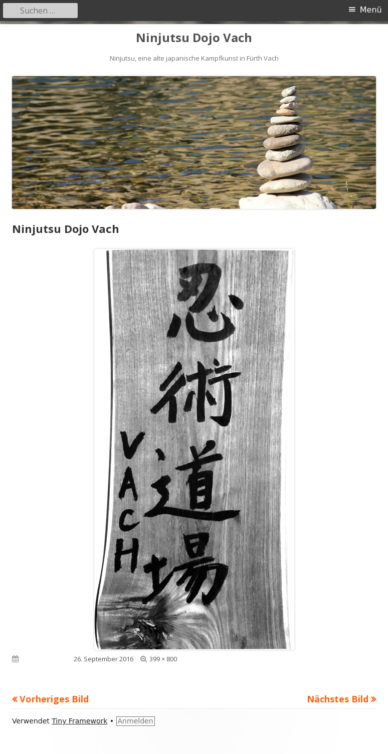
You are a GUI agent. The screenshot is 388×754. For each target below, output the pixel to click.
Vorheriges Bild (54, 699)
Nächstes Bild (337, 699)
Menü (371, 10)
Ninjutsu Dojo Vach (194, 38)
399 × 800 (163, 658)
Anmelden (135, 721)
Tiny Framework (79, 721)
